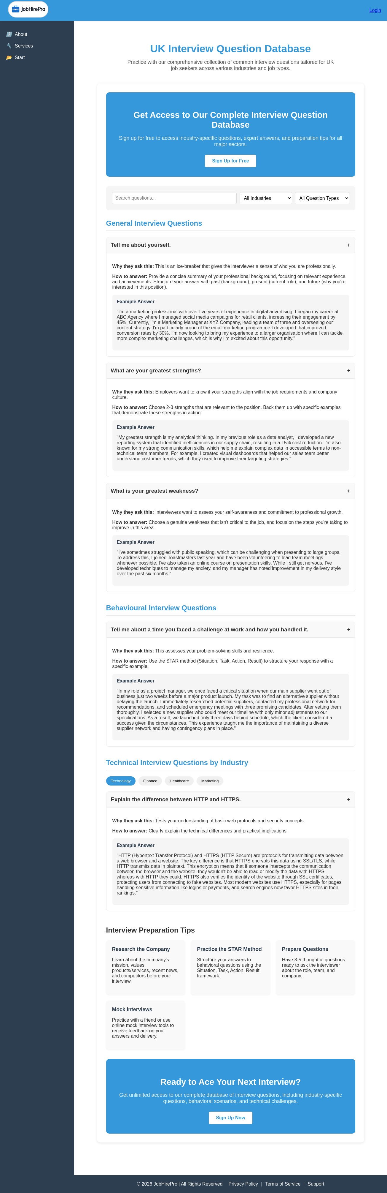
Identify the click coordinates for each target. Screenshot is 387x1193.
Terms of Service (282, 1183)
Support (316, 1183)
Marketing (210, 781)
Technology (121, 781)
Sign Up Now (230, 1117)
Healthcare (179, 781)
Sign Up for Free (230, 160)
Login (375, 10)
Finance (150, 781)
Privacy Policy (243, 1183)
